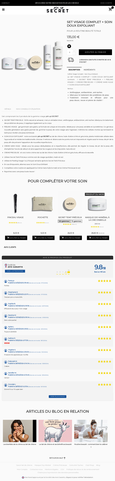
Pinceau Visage (15, 217)
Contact (6, 3)
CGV (62, 469)
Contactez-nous (36, 469)
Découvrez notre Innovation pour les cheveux (57, 3)
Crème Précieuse (60, 465)
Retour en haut (57, 458)
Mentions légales (51, 469)
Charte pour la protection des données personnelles (58, 472)
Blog (98, 465)
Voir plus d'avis (58, 396)
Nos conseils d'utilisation (28, 109)
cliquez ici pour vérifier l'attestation (79, 477)
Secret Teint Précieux (70, 219)
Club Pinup (89, 465)
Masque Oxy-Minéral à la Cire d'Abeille (97, 220)
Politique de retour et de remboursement (82, 469)
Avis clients (10, 247)
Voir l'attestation (15, 271)
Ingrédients (89, 70)
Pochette (43, 217)
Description (74, 70)
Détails (7, 109)
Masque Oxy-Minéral (43, 465)
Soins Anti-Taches (76, 465)
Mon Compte (106, 3)
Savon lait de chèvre (24, 465)
